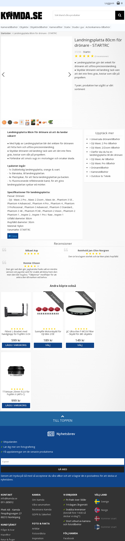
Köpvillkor (6, 474)
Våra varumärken (41, 444)
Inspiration (37, 478)
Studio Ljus (78, 27)
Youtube (67, 483)
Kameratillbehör (9, 27)
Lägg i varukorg (15, 345)
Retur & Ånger (8, 479)
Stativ (67, 27)
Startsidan (6, 33)
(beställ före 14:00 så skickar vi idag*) (74, 454)
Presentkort (7, 489)
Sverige (102, 441)
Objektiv (23, 27)
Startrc (86, 51)
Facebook (68, 478)
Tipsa (13, 235)
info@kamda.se (9, 438)
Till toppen (62, 358)
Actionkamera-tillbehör (98, 27)
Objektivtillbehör (39, 27)
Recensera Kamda (41, 449)
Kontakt (4, 484)
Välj (46, 345)
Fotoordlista (38, 473)
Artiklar (36, 468)
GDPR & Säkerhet (41, 454)
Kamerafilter (55, 27)
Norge (101, 449)
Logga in (109, 3)
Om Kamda (38, 439)
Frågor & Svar (7, 469)
